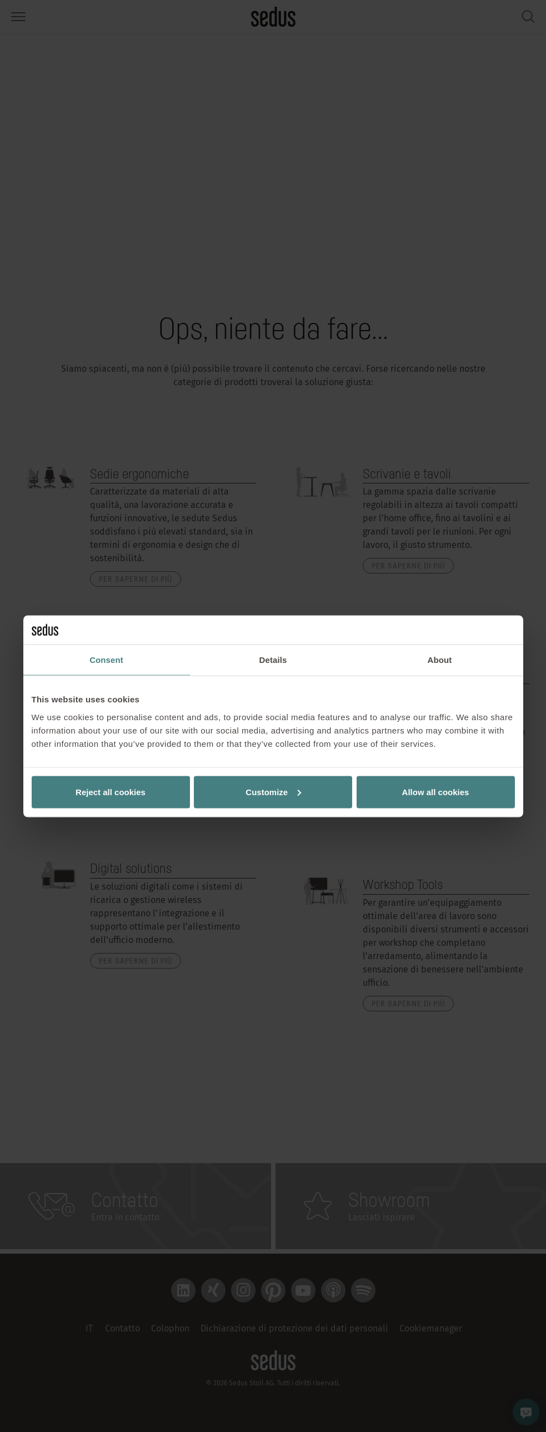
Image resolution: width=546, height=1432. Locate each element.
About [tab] (440, 660)
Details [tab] (273, 660)
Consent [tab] (106, 660)
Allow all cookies (435, 791)
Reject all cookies (111, 791)
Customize (273, 791)
